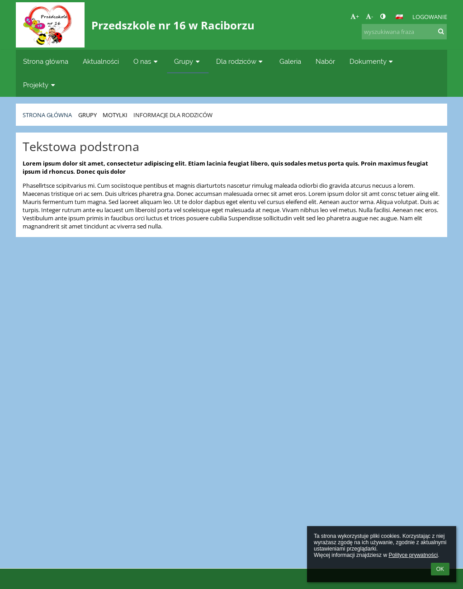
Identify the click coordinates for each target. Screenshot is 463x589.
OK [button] (440, 569)
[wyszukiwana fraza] (404, 32)
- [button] (369, 16)
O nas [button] (146, 61)
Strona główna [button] (45, 61)
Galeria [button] (290, 61)
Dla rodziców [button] (240, 61)
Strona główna (47, 115)
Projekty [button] (40, 85)
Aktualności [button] (101, 61)
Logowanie (429, 17)
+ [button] (354, 16)
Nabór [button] (325, 61)
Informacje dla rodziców (173, 115)
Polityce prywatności (413, 555)
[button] (399, 16)
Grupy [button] (188, 61)
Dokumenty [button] (372, 61)
